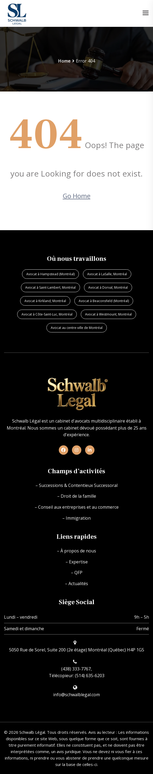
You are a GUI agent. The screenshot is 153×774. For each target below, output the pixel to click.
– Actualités (76, 583)
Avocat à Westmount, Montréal (108, 314)
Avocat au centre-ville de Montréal (77, 327)
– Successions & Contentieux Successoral (76, 485)
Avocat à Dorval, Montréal (108, 287)
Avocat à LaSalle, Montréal (107, 274)
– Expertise (76, 562)
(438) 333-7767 (76, 669)
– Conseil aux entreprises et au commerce (77, 507)
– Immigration (76, 518)
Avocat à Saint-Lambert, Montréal (50, 287)
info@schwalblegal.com (76, 695)
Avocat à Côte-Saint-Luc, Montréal (46, 314)
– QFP (76, 572)
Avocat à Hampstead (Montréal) (50, 274)
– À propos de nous (76, 551)
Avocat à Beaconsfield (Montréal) (104, 301)
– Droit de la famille (76, 496)
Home (64, 61)
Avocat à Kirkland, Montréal (45, 301)
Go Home (76, 195)
